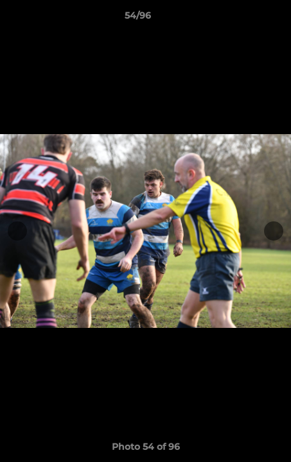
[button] (244, 18)
